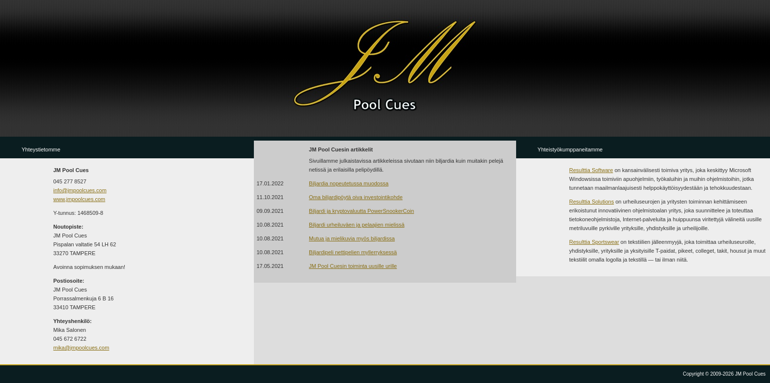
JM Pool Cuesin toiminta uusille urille (353, 266)
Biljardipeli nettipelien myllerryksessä (353, 252)
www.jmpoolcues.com (80, 199)
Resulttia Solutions (591, 202)
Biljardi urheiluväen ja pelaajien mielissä (356, 225)
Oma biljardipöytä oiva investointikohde (356, 197)
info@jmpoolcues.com (80, 190)
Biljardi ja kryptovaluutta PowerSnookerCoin (361, 211)
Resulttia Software (591, 170)
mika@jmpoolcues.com (82, 348)
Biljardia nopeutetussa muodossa (348, 183)
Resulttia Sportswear (594, 242)
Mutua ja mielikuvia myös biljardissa (352, 238)
